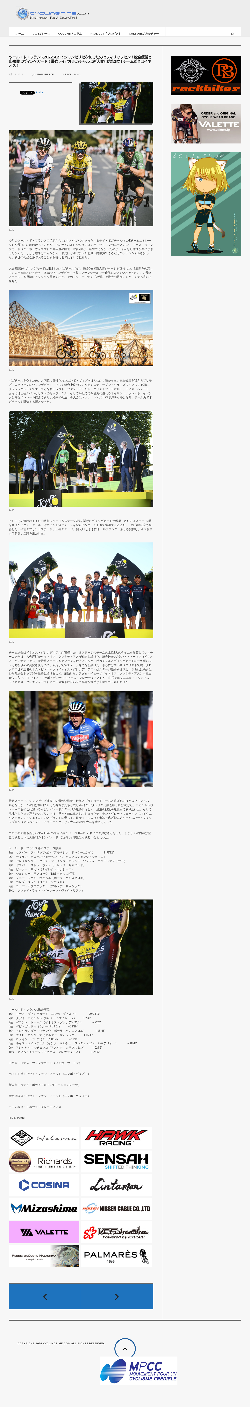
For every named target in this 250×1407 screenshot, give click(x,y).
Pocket (40, 96)
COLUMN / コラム (70, 33)
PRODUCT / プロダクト (105, 33)
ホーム (20, 33)
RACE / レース (41, 33)
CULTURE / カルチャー (144, 33)
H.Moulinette (44, 78)
